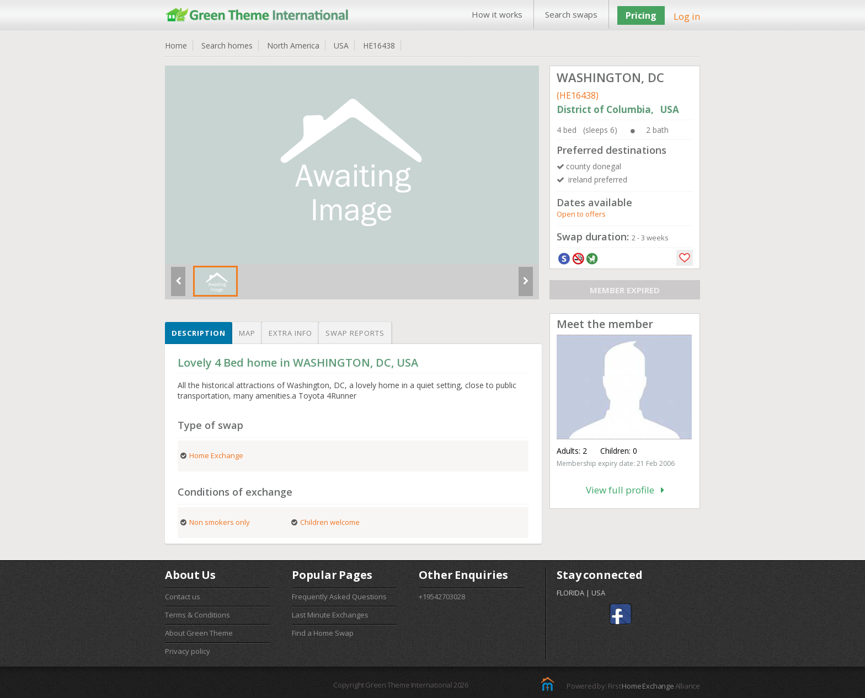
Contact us (182, 597)
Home (176, 45)
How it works (497, 14)
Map (247, 333)
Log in (687, 16)
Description (199, 333)
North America (293, 45)
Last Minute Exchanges (330, 615)
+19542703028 (442, 597)
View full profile (625, 490)
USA (341, 45)
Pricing (641, 15)
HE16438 (379, 45)
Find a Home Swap (323, 633)
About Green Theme (199, 633)
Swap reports (355, 333)
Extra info (290, 333)
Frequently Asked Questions (339, 597)
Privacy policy (187, 651)
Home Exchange (648, 686)
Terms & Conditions (197, 615)
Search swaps (571, 14)
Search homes (227, 45)
